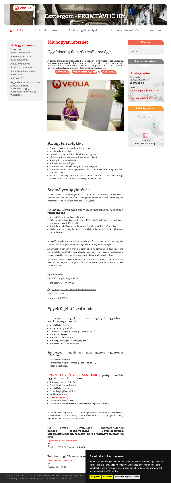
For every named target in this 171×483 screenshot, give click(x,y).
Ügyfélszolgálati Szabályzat (62, 440)
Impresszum (13, 475)
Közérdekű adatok (46, 30)
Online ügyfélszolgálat (84, 30)
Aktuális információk (124, 30)
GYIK (33, 475)
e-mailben (109, 72)
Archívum (157, 30)
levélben (62, 72)
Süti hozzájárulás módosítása (59, 478)
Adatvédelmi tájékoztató (60, 460)
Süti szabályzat (37, 478)
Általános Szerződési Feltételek (23, 73)
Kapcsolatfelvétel (140, 98)
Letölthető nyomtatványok (20, 51)
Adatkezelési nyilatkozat (48, 475)
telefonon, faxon (84, 72)
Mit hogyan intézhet (22, 45)
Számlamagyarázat (22, 67)
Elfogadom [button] (95, 477)
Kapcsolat (24, 475)
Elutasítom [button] (107, 477)
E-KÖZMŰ (16, 78)
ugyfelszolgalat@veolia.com (144, 90)
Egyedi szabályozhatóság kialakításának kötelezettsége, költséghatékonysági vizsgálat (25, 88)
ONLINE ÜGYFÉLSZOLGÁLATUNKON (74, 375)
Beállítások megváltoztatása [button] (127, 477)
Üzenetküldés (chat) (59, 397)
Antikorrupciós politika (17, 478)
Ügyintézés (15, 30)
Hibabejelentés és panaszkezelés (20, 58)
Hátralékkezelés (20, 63)
